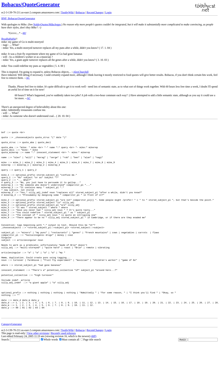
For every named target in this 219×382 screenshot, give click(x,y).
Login (108, 12)
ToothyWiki (67, 12)
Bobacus (80, 12)
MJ (24, 33)
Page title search (91, 376)
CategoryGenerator (11, 360)
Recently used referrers (63, 369)
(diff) (93, 372)
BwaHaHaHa (8, 38)
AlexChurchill (81, 71)
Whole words (49, 376)
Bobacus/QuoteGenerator (30, 4)
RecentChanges (95, 12)
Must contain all (69, 376)
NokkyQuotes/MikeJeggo (47, 24)
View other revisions (38, 369)
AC (28, 77)
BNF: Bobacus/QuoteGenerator (18, 18)
